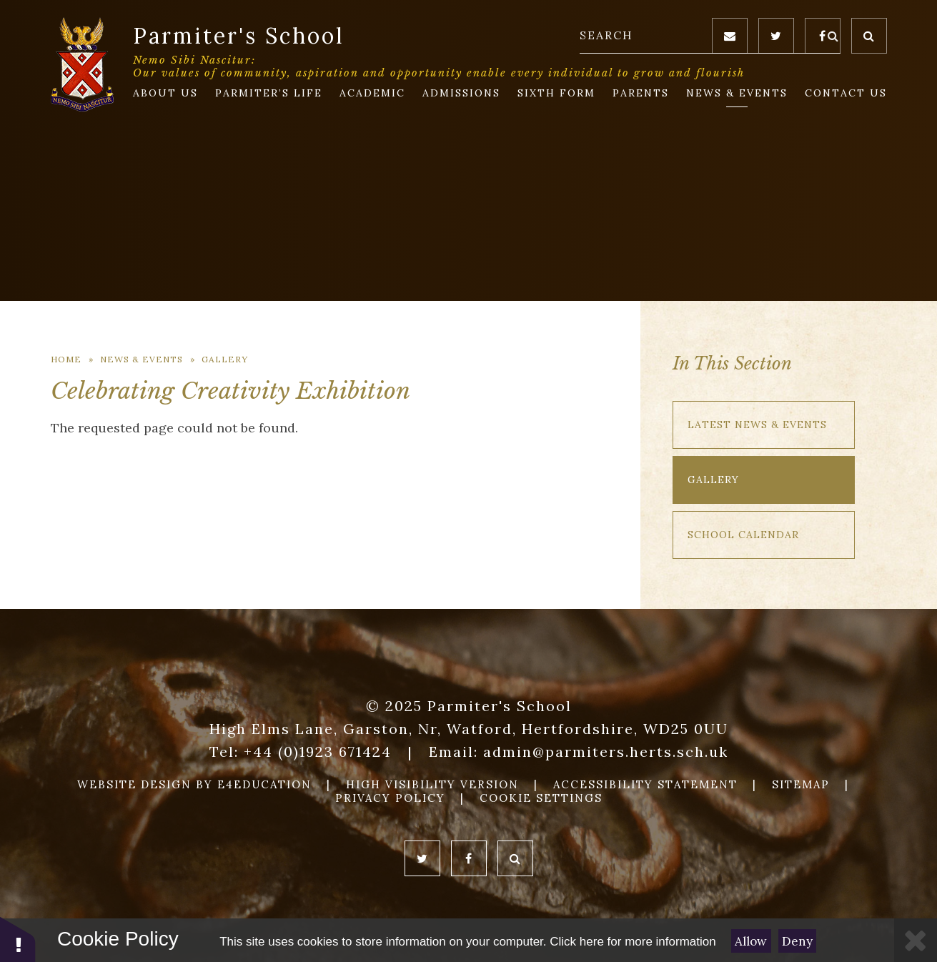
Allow (751, 941)
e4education (264, 784)
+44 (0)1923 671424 (318, 751)
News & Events (141, 359)
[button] (18, 939)
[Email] (730, 36)
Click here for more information (632, 941)
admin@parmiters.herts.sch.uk (605, 751)
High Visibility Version (432, 784)
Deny (797, 941)
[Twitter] (776, 36)
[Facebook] (823, 36)
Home (66, 359)
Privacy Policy (390, 798)
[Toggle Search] (869, 36)
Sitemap (801, 784)
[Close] (915, 940)
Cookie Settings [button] (541, 798)
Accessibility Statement (645, 784)
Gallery (225, 359)
